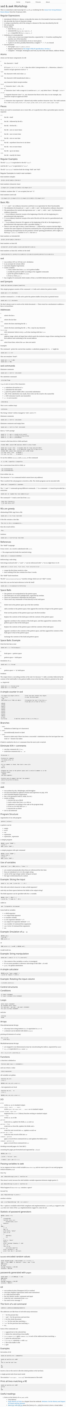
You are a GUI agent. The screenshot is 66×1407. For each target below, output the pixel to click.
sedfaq (20, 1382)
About (48, 2)
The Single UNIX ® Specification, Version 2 (37, 48)
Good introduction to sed (16, 1386)
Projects (27, 2)
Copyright (2, 1405)
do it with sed (26, 1384)
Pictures (38, 2)
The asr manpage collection (17, 1401)
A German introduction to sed (17, 1388)
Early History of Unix (15, 1368)
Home (18, 2)
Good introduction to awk (16, 1395)
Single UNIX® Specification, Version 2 (20, 1378)
